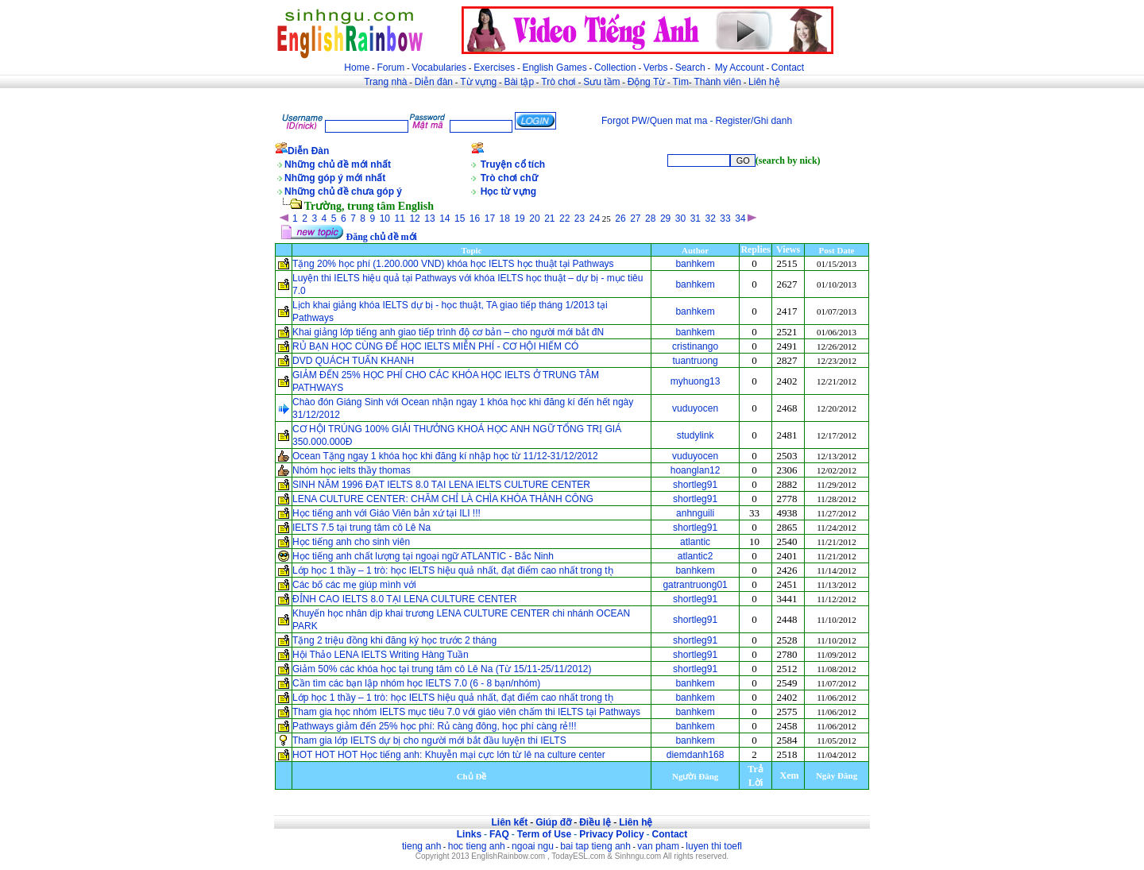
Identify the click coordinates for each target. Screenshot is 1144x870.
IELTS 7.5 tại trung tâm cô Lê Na (361, 527)
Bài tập (519, 81)
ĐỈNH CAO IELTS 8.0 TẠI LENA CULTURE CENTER (404, 599)
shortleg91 (695, 484)
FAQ (499, 834)
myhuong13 (696, 381)
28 (650, 218)
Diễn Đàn (308, 151)
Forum (390, 67)
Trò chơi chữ (509, 178)
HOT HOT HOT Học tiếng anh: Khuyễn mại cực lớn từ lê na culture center (448, 754)
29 (665, 218)
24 (594, 218)
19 (519, 218)
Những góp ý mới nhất (334, 178)
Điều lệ (595, 822)
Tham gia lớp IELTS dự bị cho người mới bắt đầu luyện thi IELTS (429, 740)
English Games (554, 67)
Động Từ (646, 81)
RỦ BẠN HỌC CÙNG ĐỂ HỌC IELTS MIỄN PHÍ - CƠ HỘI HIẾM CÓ (437, 346)
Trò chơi (559, 81)
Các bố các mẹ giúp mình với (354, 584)
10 (385, 218)
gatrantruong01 (695, 584)
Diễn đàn (434, 81)
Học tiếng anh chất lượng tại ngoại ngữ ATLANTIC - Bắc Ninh (423, 556)
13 (429, 218)
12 (414, 218)
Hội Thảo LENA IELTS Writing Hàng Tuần (380, 654)
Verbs (656, 67)
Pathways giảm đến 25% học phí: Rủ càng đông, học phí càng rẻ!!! (434, 726)
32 (710, 218)
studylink (695, 435)
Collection (615, 67)
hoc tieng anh (476, 846)
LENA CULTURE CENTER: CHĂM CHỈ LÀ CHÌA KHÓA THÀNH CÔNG (442, 499)
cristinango (695, 346)
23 (579, 218)
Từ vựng (478, 81)
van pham (658, 846)
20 (534, 218)
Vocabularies (439, 67)
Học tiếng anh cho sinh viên (351, 541)
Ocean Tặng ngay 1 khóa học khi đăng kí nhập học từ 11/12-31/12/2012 (445, 456)
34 (740, 218)
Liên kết (509, 822)
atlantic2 (695, 556)
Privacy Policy (611, 834)
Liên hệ (764, 81)
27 (635, 218)
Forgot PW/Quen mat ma (654, 120)
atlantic (695, 541)
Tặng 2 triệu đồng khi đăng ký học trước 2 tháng (394, 640)
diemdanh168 (696, 754)
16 (475, 218)
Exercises (494, 67)
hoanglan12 (696, 470)
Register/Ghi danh (753, 120)
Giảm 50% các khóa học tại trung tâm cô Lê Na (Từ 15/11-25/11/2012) (442, 669)
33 (725, 218)
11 (400, 218)
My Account (739, 67)
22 (564, 218)
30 (680, 218)
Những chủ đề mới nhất (337, 164)
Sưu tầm (601, 81)
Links (469, 834)
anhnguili (695, 513)
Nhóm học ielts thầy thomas (351, 470)
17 (490, 218)
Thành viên (717, 81)
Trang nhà (385, 81)
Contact (787, 67)
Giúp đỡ (553, 822)
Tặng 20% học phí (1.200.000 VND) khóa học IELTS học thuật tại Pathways (453, 263)
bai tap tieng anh (595, 846)
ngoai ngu (533, 846)
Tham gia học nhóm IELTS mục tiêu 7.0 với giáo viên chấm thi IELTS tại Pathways (466, 711)
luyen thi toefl (714, 846)
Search (690, 67)
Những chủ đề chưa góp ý (343, 191)
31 (695, 218)
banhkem (694, 263)
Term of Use (544, 834)
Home (356, 67)
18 (505, 218)
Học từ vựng (508, 191)
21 (549, 218)
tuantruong (694, 360)
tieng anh (421, 846)
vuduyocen (695, 408)
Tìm (680, 81)
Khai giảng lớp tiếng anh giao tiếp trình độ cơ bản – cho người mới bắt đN (448, 332)
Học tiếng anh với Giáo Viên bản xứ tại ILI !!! (386, 513)
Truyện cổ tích (513, 164)
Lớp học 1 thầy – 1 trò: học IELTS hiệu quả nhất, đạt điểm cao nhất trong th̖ (452, 570)
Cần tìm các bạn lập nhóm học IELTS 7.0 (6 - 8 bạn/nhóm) (416, 683)
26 (620, 218)
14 (444, 218)
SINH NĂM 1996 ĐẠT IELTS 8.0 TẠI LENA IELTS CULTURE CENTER (441, 484)
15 (459, 218)
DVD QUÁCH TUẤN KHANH (353, 360)
